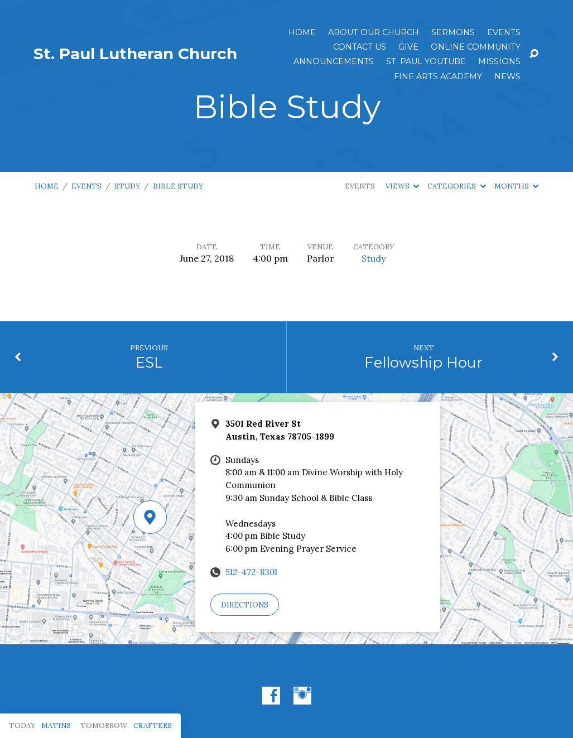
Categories (456, 186)
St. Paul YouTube (426, 61)
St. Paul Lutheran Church (135, 53)
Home (302, 32)
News (507, 76)
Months (516, 186)
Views (402, 186)
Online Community (476, 47)
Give (408, 47)
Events (504, 32)
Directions (244, 605)
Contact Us (359, 47)
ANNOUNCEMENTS (333, 61)
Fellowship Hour (423, 362)
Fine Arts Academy (438, 76)
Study (127, 186)
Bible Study (178, 186)
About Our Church (373, 32)
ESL (149, 362)
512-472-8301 (251, 572)
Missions (499, 61)
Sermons (453, 32)
